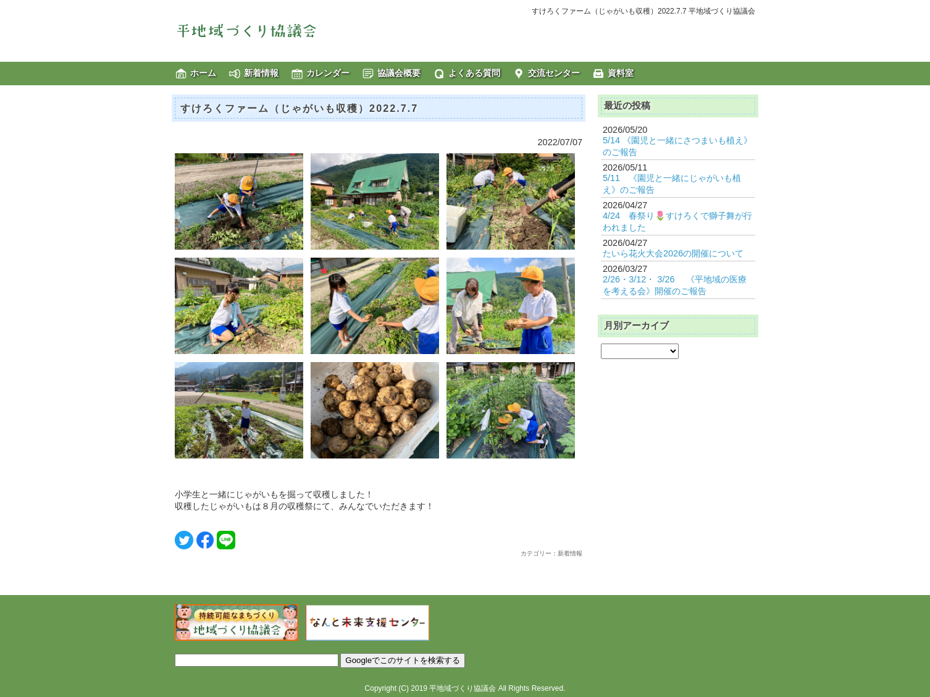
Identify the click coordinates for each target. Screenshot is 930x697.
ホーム (203, 73)
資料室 (621, 73)
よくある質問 (474, 73)
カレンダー (328, 73)
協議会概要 (399, 73)
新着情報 (261, 73)
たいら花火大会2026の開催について (673, 253)
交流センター (554, 73)
